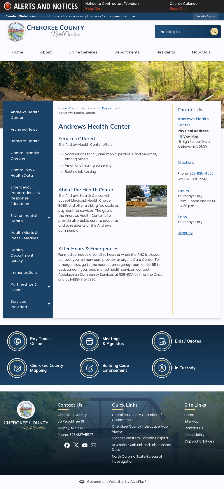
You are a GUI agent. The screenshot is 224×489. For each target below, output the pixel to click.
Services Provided (19, 304)
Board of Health (25, 141)
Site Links (195, 405)
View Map (190, 136)
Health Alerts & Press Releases (24, 235)
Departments (79, 108)
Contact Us (190, 109)
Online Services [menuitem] (82, 52)
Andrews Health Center (25, 114)
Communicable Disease (25, 155)
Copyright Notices (199, 441)
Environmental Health (24, 218)
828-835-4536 (201, 173)
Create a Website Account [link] (25, 16)
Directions (186, 162)
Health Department (106, 108)
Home (62, 108)
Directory (185, 233)
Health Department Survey (22, 255)
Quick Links (125, 405)
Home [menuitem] (17, 52)
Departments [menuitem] (127, 52)
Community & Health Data (23, 172)
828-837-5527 (81, 434)
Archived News (24, 129)
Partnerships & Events (24, 287)
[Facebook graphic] (67, 445)
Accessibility (194, 434)
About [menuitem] (46, 52)
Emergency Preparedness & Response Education (25, 195)
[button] (214, 31)
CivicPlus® (138, 481)
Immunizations (24, 272)
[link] (206, 16)
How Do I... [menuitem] (202, 52)
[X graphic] (76, 445)
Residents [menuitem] (165, 52)
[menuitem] (28, 115)
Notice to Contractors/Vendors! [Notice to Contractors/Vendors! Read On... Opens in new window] (123, 6)
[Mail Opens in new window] (93, 445)
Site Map (191, 421)
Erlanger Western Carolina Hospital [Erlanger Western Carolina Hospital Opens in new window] (140, 438)
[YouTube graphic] (85, 445)
